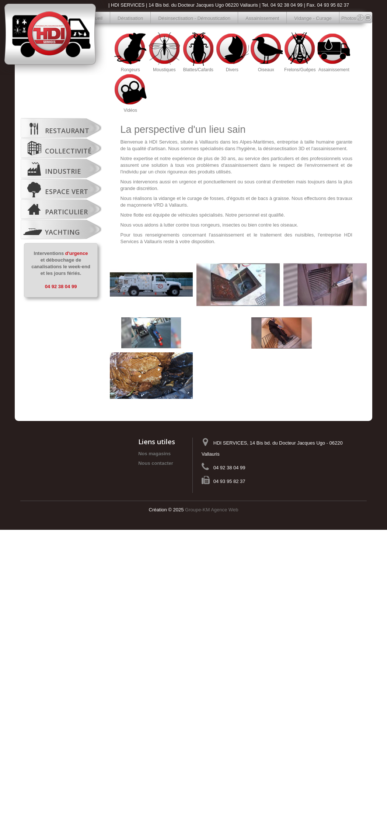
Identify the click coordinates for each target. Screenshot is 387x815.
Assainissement (262, 18)
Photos (345, 18)
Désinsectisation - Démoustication (194, 18)
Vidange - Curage (313, 18)
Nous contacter (155, 463)
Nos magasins (154, 453)
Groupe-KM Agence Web (211, 509)
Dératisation (130, 18)
